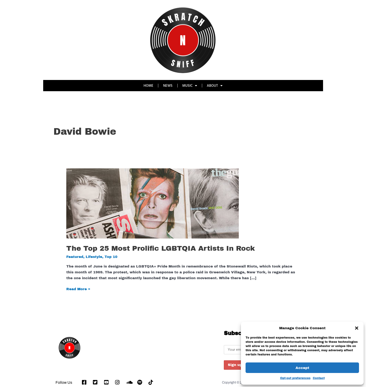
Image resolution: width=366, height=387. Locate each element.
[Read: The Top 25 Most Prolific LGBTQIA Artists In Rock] (152, 203)
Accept (302, 368)
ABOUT (215, 86)
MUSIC (190, 86)
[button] (356, 328)
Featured (74, 257)
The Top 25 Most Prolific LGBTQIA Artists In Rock (160, 248)
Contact (319, 378)
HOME (148, 85)
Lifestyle (94, 257)
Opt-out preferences (295, 378)
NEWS (167, 85)
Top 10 (111, 257)
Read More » (78, 288)
